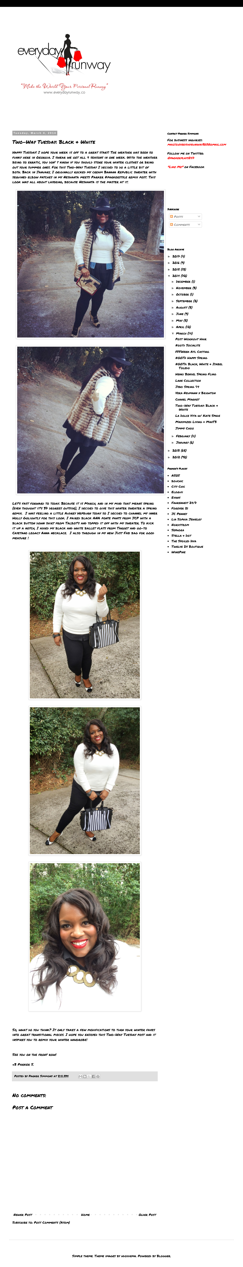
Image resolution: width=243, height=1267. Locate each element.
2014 (176, 275)
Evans (175, 497)
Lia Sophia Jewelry (186, 519)
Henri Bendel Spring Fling (195, 374)
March (182, 333)
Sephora (177, 530)
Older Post (147, 1214)
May (180, 320)
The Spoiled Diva (183, 541)
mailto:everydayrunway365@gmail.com (196, 144)
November (184, 287)
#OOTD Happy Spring (191, 357)
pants (116, 517)
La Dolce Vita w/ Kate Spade (197, 415)
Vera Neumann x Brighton (195, 392)
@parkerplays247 (180, 157)
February (183, 436)
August (182, 307)
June (180, 313)
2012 (176, 457)
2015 (176, 269)
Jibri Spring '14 (187, 386)
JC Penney (179, 513)
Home (85, 1214)
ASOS (175, 475)
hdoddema (128, 1255)
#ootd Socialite (187, 345)
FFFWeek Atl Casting (192, 351)
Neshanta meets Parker (83, 177)
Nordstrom (180, 524)
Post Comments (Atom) (52, 1222)
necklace (58, 532)
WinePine (178, 552)
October (183, 294)
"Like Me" (175, 166)
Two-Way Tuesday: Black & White (196, 407)
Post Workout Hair (191, 339)
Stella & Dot (181, 535)
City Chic (178, 486)
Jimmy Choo (184, 428)
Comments (180, 224)
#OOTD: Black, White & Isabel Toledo (199, 366)
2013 (176, 450)
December (184, 281)
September (184, 301)
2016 (176, 262)
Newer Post (23, 1214)
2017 (176, 256)
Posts (176, 216)
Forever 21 (179, 508)
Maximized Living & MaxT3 (196, 421)
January (183, 442)
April (180, 326)
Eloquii (177, 492)
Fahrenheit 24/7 (183, 502)
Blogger (163, 1255)
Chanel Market (187, 399)
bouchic (177, 481)
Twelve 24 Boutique (187, 546)
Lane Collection (188, 380)
